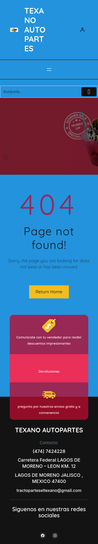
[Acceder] (82, 29)
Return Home (49, 291)
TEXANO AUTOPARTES (35, 29)
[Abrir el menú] (49, 69)
